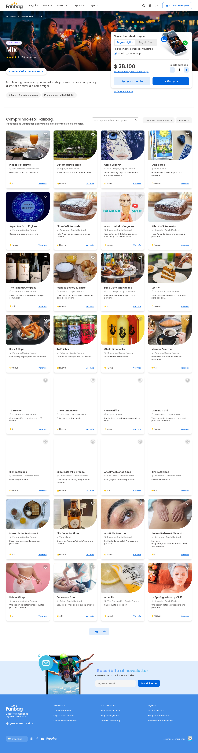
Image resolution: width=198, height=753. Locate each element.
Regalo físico (146, 42)
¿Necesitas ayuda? (19, 723)
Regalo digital (125, 42)
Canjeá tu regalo (177, 5)
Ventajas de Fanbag (111, 720)
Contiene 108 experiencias (26, 71)
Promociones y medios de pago (131, 71)
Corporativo (79, 5)
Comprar (170, 81)
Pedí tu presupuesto (111, 710)
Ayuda (94, 5)
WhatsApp (133, 53)
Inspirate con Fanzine (64, 715)
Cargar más (99, 631)
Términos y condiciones (173, 739)
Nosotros (62, 5)
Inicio (11, 16)
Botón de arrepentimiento (160, 720)
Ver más (42, 184)
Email (119, 53)
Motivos (47, 5)
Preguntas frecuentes (158, 715)
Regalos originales (110, 715)
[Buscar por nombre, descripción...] (115, 120)
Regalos (34, 5)
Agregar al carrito (132, 81)
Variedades (27, 16)
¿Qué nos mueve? (62, 710)
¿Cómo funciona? (123, 91)
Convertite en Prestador (65, 720)
